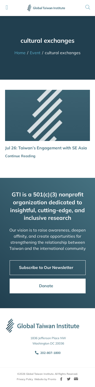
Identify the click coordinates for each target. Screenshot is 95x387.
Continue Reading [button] (20, 156)
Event (35, 52)
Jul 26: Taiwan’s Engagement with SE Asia (46, 147)
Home (20, 52)
